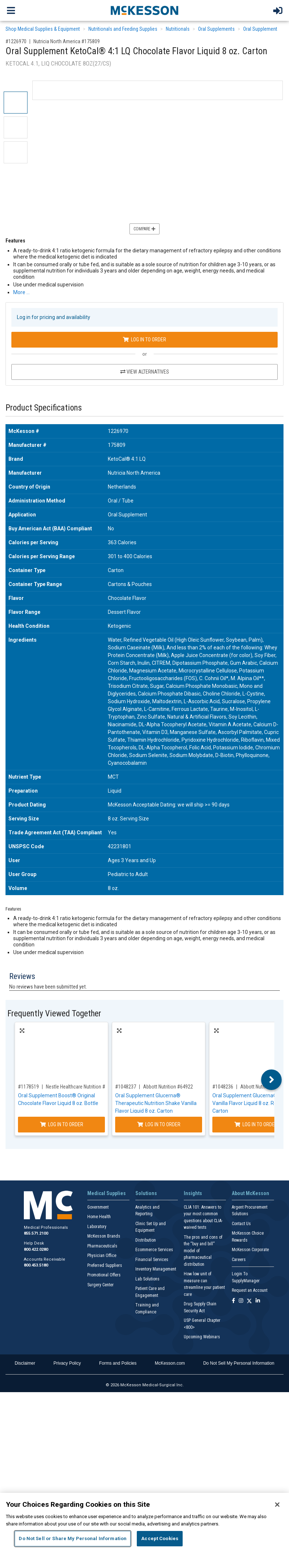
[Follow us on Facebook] (233, 1301)
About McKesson (250, 1193)
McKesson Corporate (250, 1249)
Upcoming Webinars (202, 1336)
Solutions (146, 1193)
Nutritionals (178, 29)
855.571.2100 (36, 1233)
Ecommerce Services (154, 1249)
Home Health (99, 1216)
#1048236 (222, 1087)
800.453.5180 (36, 1265)
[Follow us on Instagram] (241, 1301)
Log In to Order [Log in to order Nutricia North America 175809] (144, 339)
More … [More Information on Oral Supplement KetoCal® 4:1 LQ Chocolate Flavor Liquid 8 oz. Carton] (21, 292)
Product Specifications (44, 407)
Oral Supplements (216, 29)
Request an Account (249, 1290)
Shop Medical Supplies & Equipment (43, 29)
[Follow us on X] (249, 1301)
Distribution (145, 1240)
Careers (239, 1259)
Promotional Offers (104, 1275)
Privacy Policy (67, 1363)
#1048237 (125, 1087)
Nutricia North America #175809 (66, 41)
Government (98, 1207)
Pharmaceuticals (102, 1246)
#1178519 (28, 1087)
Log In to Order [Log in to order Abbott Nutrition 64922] (158, 1124)
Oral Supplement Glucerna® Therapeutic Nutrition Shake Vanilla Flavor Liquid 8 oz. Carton (156, 1103)
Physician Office (101, 1255)
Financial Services (151, 1259)
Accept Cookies (159, 1538)
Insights (193, 1193)
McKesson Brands (103, 1236)
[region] (144, 1521)
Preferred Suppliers (104, 1265)
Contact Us (241, 1223)
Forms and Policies (117, 1363)
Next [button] (271, 1079)
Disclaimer (25, 1363)
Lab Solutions (147, 1279)
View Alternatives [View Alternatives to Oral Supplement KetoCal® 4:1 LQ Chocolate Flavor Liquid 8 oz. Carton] (144, 372)
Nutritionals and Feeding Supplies (122, 29)
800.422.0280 (36, 1249)
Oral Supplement (260, 29)
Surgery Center (100, 1284)
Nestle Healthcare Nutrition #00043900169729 (93, 1087)
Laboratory (96, 1226)
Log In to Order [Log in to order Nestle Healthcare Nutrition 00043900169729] (61, 1124)
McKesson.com (170, 1363)
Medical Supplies (106, 1193)
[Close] (277, 1505)
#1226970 (16, 41)
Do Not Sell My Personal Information (238, 1363)
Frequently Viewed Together (54, 1013)
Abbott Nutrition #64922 (168, 1087)
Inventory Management (155, 1269)
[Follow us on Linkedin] (258, 1301)
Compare (144, 228)
